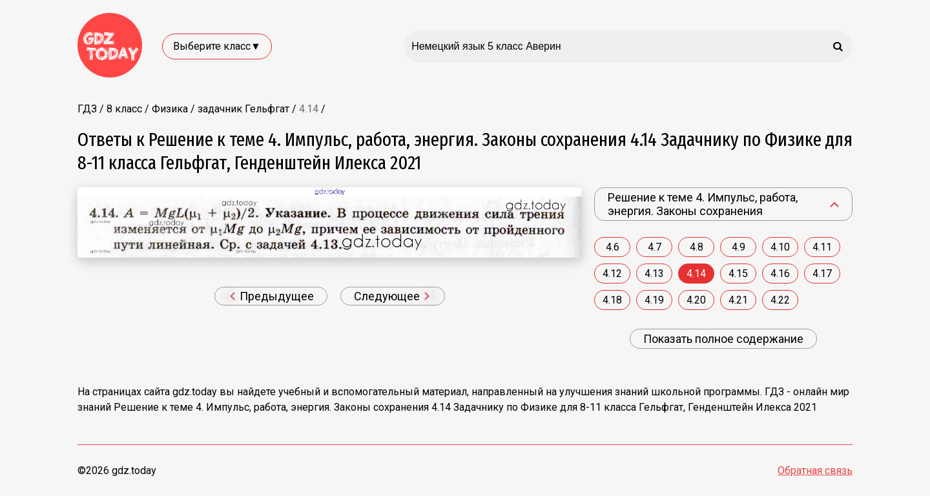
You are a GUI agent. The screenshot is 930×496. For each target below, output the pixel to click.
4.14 (696, 273)
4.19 (654, 300)
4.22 (780, 300)
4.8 (696, 247)
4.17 (822, 273)
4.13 (654, 273)
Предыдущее (271, 296)
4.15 (738, 273)
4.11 (822, 247)
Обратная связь (815, 470)
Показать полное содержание (723, 339)
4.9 (738, 247)
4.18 (612, 300)
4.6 (612, 247)
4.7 (654, 247)
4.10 (780, 247)
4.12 (612, 273)
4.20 (696, 300)
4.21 (738, 300)
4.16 (780, 273)
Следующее (392, 296)
